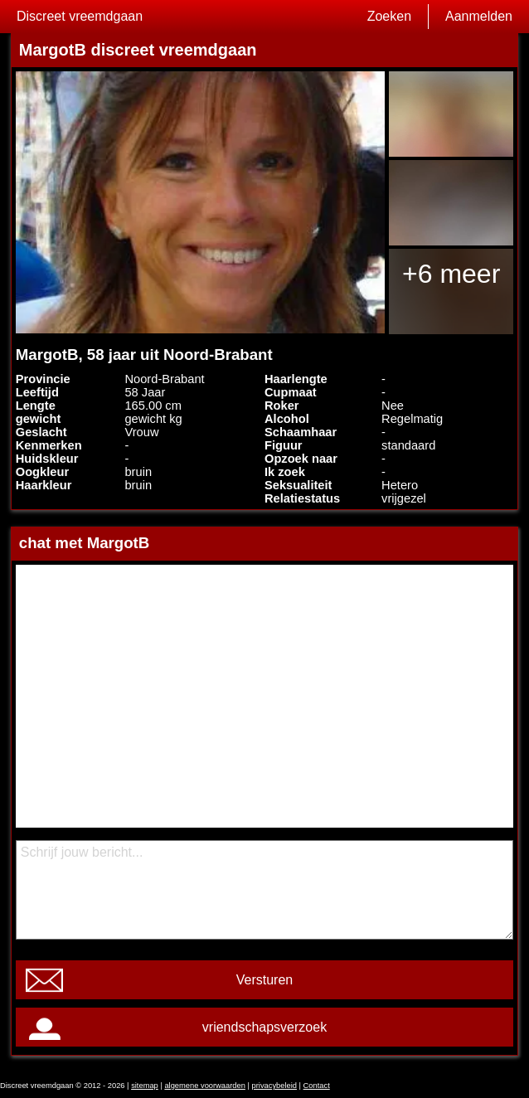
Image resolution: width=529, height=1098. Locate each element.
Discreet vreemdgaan (80, 16)
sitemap (144, 1085)
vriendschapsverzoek (264, 1027)
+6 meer (451, 274)
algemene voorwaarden (204, 1085)
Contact (316, 1085)
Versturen (264, 980)
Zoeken (389, 16)
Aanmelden (478, 16)
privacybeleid (274, 1085)
